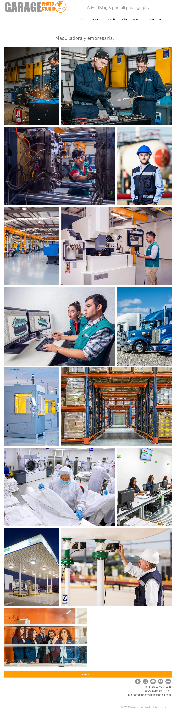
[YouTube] (153, 681)
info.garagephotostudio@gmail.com (149, 694)
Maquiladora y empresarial (84, 38)
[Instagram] (145, 681)
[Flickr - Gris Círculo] (168, 681)
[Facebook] (138, 681)
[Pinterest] (160, 681)
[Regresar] (88, 674)
